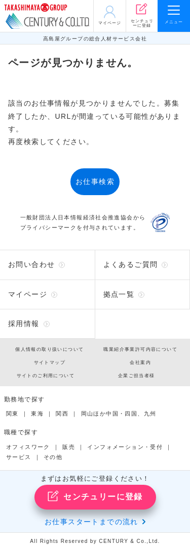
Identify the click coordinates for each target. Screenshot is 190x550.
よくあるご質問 (130, 264)
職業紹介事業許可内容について (140, 349)
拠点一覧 (119, 294)
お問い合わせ (31, 264)
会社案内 (140, 362)
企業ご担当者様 (136, 375)
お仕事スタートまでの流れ (91, 522)
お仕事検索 (95, 181)
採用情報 (24, 323)
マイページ (27, 294)
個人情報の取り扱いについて (49, 349)
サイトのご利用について (45, 375)
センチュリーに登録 (95, 496)
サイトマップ (49, 362)
